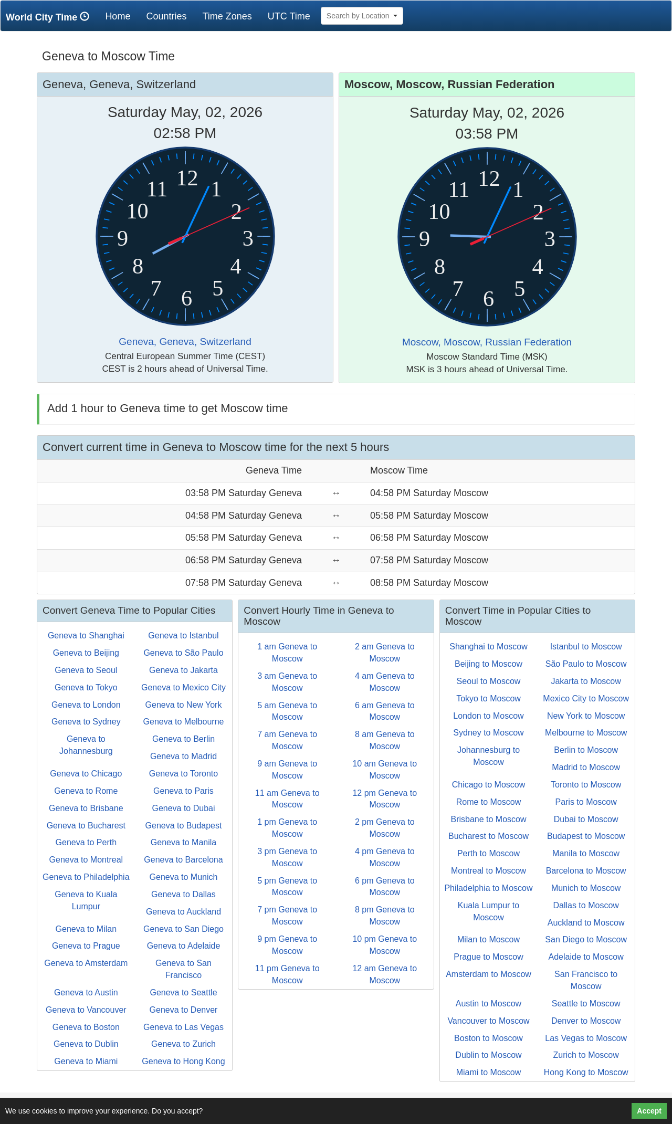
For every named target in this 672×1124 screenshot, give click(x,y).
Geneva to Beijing (86, 652)
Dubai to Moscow (586, 819)
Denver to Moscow (586, 1020)
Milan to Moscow (488, 939)
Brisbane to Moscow (488, 819)
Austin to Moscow (488, 1003)
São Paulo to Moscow (586, 663)
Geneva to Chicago (86, 773)
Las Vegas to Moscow (586, 1038)
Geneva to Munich (184, 877)
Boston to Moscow (488, 1038)
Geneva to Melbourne (183, 721)
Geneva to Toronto (183, 773)
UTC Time (289, 16)
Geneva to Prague (86, 945)
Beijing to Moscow (488, 663)
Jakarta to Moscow (586, 681)
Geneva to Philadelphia (86, 877)
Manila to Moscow (586, 853)
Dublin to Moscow (488, 1055)
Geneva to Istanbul (183, 635)
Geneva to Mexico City (183, 687)
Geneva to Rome (86, 790)
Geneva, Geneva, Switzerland (185, 341)
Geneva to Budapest (183, 825)
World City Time (50, 17)
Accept (649, 1111)
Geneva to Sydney (86, 721)
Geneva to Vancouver (86, 1009)
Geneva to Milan (86, 929)
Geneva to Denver (184, 1009)
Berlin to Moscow (586, 749)
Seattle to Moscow (586, 1003)
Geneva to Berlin (183, 738)
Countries (166, 16)
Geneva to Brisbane (86, 808)
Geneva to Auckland (183, 911)
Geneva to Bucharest (86, 825)
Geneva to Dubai (183, 808)
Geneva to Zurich (183, 1043)
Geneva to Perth (86, 842)
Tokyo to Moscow (488, 698)
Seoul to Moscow (489, 681)
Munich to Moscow (586, 888)
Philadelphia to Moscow (488, 888)
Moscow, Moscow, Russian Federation (487, 342)
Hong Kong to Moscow (586, 1072)
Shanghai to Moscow (488, 646)
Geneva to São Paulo (183, 652)
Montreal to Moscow (488, 870)
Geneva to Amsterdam (86, 963)
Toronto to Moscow (586, 784)
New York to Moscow (586, 715)
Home (121, 16)
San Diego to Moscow (586, 939)
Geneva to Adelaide (183, 945)
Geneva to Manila (183, 842)
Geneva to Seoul (86, 670)
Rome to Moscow (488, 801)
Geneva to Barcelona (183, 859)
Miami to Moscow (488, 1072)
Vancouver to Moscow (488, 1020)
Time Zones (226, 16)
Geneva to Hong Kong (183, 1061)
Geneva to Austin (86, 992)
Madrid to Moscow (586, 767)
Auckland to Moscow (586, 922)
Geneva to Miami (86, 1061)
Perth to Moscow (488, 853)
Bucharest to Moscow (488, 836)
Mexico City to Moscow (586, 698)
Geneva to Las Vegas (183, 1027)
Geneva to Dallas (183, 894)
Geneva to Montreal (86, 859)
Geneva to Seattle (183, 992)
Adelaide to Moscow (586, 956)
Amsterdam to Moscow (488, 974)
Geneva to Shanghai (86, 635)
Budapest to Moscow (586, 836)
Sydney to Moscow (488, 732)
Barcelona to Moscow (586, 870)
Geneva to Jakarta (183, 670)
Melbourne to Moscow (586, 732)
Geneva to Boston (86, 1027)
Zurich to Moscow (585, 1055)
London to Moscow (488, 715)
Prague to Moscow (488, 956)
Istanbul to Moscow (586, 646)
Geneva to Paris (183, 790)
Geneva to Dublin (86, 1043)
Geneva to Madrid (183, 756)
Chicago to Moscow (489, 784)
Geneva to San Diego (183, 929)
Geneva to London (86, 704)
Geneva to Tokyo (86, 687)
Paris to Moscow (585, 801)
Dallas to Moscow (585, 905)
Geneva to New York (183, 704)
